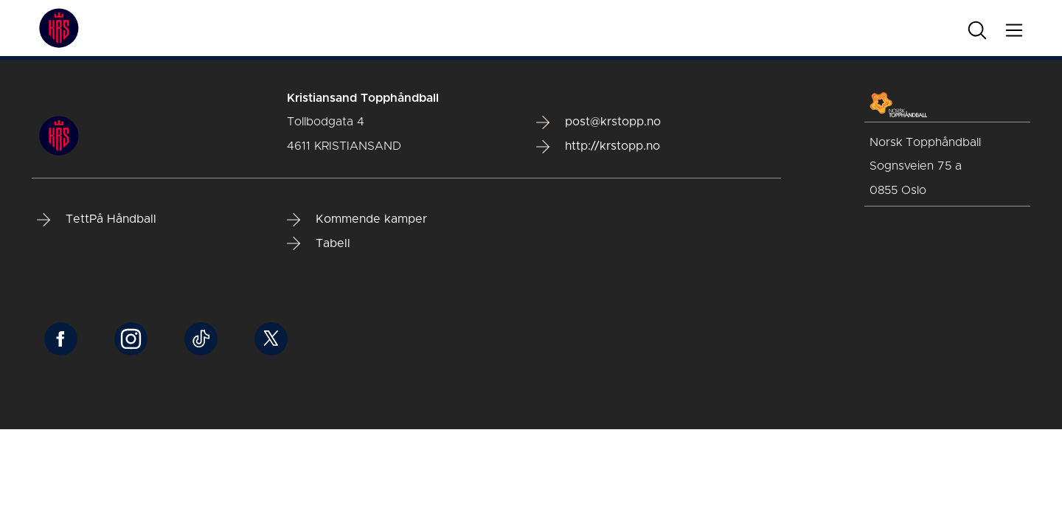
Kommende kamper (357, 219)
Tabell (318, 243)
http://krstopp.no (598, 146)
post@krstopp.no (598, 122)
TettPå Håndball (96, 219)
